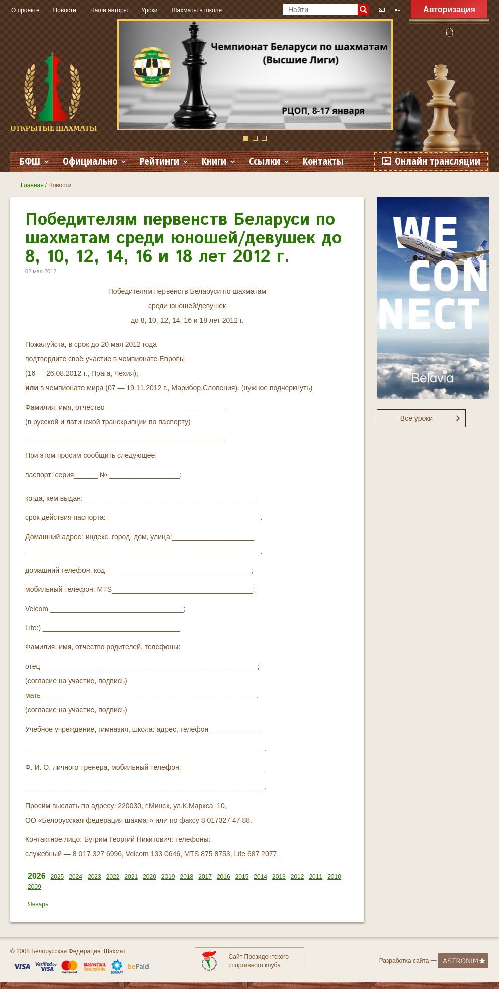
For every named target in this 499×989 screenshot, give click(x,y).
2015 (242, 876)
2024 (75, 876)
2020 (149, 876)
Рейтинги (159, 161)
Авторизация (449, 9)
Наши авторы (109, 10)
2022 (113, 876)
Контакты (323, 161)
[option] (255, 74)
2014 (260, 876)
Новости (64, 10)
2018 (187, 876)
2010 (334, 876)
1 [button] (245, 138)
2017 (205, 876)
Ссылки (264, 161)
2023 (94, 876)
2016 (223, 876)
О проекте (25, 10)
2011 (315, 876)
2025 (57, 876)
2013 (279, 876)
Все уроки (416, 418)
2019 (168, 876)
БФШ (30, 161)
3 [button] (264, 138)
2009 (34, 886)
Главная (32, 185)
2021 (131, 876)
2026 (37, 876)
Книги (214, 161)
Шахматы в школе (197, 10)
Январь (38, 904)
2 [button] (255, 138)
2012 (297, 876)
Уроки (149, 10)
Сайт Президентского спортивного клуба (259, 961)
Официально (90, 161)
